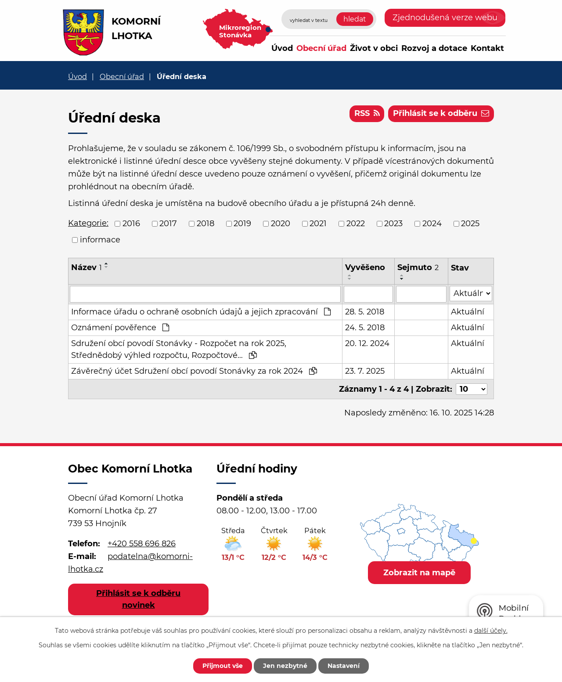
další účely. (491, 631)
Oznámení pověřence (120, 327)
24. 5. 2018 (365, 327)
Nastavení (344, 666)
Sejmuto (418, 267)
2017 (168, 223)
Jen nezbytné (285, 666)
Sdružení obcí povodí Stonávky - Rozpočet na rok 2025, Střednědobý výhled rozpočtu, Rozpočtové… (178, 349)
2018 (205, 223)
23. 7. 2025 (365, 371)
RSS (367, 113)
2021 (318, 223)
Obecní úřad (321, 48)
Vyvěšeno (365, 267)
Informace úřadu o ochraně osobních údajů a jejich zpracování (201, 312)
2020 (280, 223)
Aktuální (467, 312)
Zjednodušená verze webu (445, 17)
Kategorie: (88, 223)
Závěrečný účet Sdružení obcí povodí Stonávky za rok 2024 (194, 371)
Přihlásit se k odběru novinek (138, 599)
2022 (355, 223)
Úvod (282, 48)
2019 (242, 223)
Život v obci (374, 48)
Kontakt (487, 48)
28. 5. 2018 (364, 312)
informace (100, 240)
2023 (393, 223)
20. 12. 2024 (367, 343)
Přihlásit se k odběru (441, 113)
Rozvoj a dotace (434, 48)
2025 (470, 223)
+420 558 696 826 (142, 543)
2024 (432, 223)
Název (86, 267)
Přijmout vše (222, 666)
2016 (131, 223)
